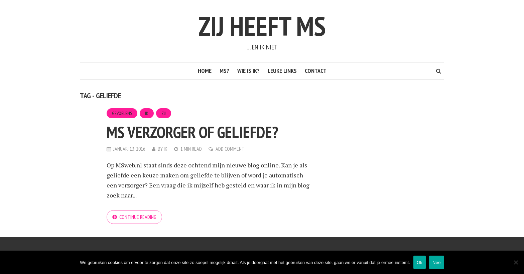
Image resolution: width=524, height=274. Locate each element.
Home (205, 71)
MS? (224, 71)
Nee (436, 262)
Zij (163, 113)
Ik (146, 113)
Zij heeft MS (262, 26)
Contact (315, 71)
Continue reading (137, 217)
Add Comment (230, 148)
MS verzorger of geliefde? (192, 132)
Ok (419, 262)
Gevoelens (122, 113)
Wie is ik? (248, 71)
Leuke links (282, 71)
